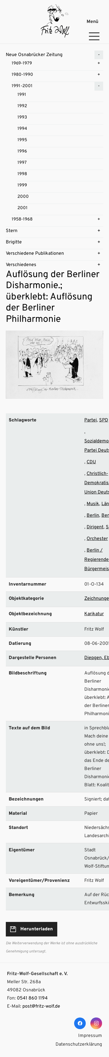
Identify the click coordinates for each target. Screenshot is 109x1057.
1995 (22, 140)
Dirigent (95, 527)
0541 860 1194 (32, 998)
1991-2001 (22, 86)
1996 (22, 151)
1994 (22, 129)
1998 (22, 174)
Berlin (93, 515)
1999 (22, 185)
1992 (22, 106)
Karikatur (94, 614)
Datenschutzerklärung (79, 1044)
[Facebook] (80, 1023)
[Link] (54, 22)
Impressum (90, 1036)
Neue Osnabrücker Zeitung (34, 55)
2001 (22, 208)
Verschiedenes (21, 265)
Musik (93, 504)
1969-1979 (22, 63)
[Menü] (95, 22)
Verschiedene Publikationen (35, 253)
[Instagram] (96, 1023)
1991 (21, 95)
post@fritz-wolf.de (41, 1006)
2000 (23, 197)
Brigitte (14, 242)
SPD (103, 420)
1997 (22, 163)
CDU (91, 462)
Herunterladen (36, 929)
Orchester (97, 539)
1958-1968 (22, 219)
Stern (11, 231)
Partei (90, 420)
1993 (22, 117)
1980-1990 (22, 75)
